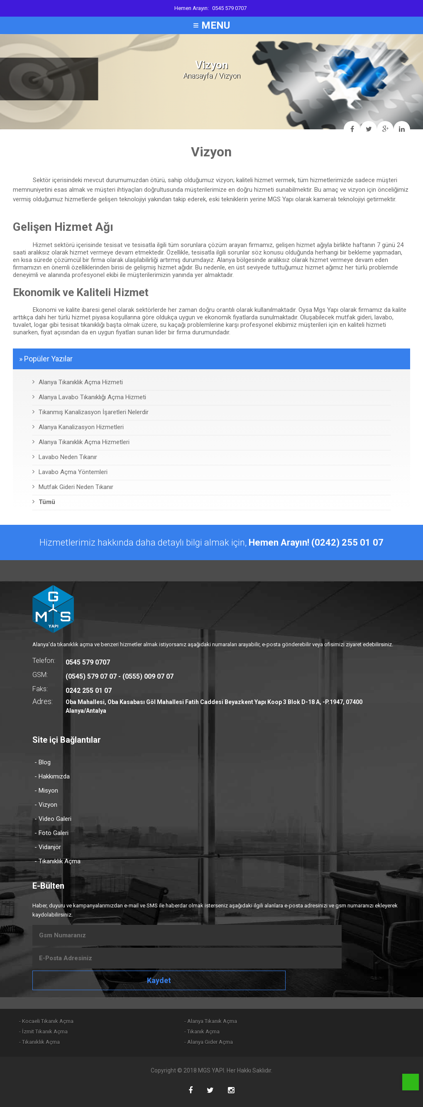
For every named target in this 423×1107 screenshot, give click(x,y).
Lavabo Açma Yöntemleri (70, 472)
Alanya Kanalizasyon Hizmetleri (78, 427)
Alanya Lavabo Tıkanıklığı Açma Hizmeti (89, 397)
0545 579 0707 (229, 8)
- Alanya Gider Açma (208, 1042)
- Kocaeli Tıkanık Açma (46, 1021)
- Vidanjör (47, 847)
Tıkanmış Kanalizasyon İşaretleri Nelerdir (90, 412)
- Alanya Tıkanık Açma (210, 1021)
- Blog (42, 762)
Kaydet (159, 980)
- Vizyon (45, 804)
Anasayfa (197, 75)
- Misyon (46, 790)
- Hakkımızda (52, 776)
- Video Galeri (52, 819)
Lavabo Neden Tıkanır (64, 457)
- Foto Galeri (51, 833)
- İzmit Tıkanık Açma (43, 1031)
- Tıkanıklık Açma (57, 861)
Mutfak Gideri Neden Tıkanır (72, 487)
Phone (410, 1082)
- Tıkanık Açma (202, 1031)
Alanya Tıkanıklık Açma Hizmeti (77, 382)
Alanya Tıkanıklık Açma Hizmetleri (81, 442)
